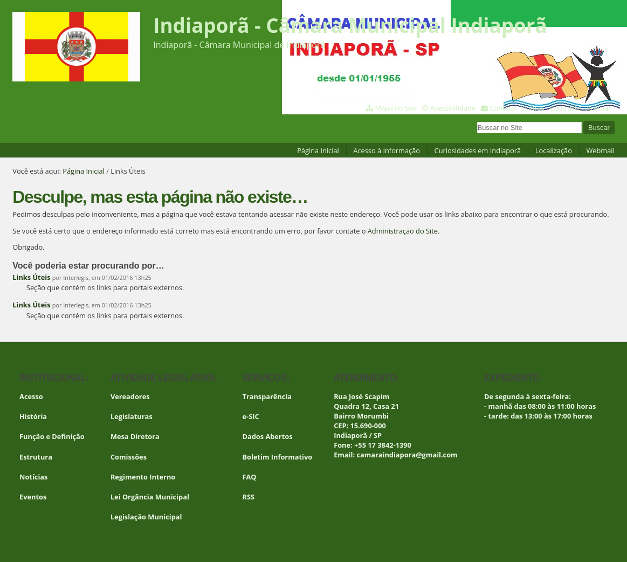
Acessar (598, 108)
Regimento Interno (143, 477)
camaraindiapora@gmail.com (406, 455)
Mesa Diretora (135, 436)
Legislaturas (132, 416)
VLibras (533, 108)
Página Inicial (318, 150)
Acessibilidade (453, 108)
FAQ (249, 477)
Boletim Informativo (277, 457)
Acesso (31, 396)
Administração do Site (403, 231)
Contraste (565, 108)
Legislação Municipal (146, 517)
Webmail (601, 150)
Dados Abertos (267, 436)
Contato (503, 108)
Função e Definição (52, 436)
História (33, 416)
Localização (553, 150)
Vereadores (130, 396)
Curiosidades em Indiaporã (478, 150)
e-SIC (250, 416)
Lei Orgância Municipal (150, 497)
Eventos (32, 497)
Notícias (33, 477)
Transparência (267, 396)
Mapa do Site (396, 108)
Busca (476, 120)
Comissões (129, 457)
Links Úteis (31, 277)
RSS (248, 497)
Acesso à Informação (386, 150)
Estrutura (35, 457)
